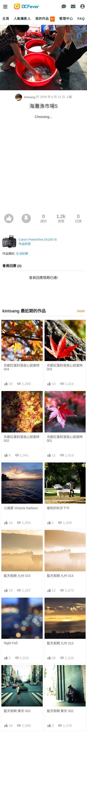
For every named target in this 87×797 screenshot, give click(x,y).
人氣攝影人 (22, 18)
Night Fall (10, 643)
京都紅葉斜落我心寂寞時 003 (65, 367)
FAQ (81, 18)
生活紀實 (22, 253)
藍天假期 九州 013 (60, 643)
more (81, 311)
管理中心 (66, 18)
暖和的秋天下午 (58, 508)
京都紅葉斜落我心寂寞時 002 (21, 438)
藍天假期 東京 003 (17, 711)
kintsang (25, 97)
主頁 (5, 18)
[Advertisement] (43, 167)
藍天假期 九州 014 (60, 576)
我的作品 (45, 19)
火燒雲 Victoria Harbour (21, 508)
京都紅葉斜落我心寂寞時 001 (65, 438)
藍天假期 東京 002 (60, 711)
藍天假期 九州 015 (17, 576)
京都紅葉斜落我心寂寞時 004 (21, 367)
